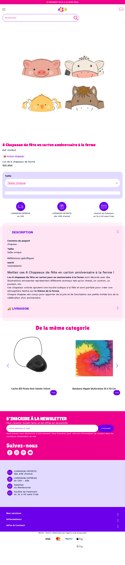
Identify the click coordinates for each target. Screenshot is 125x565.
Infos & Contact (15, 525)
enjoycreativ (82, 533)
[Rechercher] (40, 18)
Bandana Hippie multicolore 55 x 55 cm (94, 388)
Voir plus (7, 165)
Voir (53, 393)
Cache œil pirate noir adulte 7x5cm (30, 388)
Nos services (13, 513)
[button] (8, 366)
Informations (13, 519)
